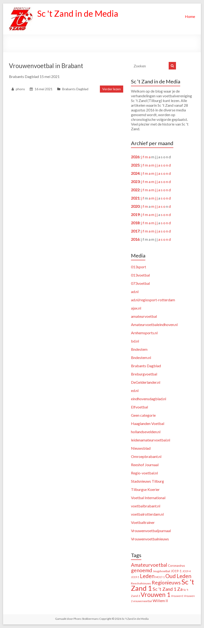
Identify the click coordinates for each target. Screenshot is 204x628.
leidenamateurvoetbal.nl (150, 440)
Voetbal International (148, 497)
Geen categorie (143, 415)
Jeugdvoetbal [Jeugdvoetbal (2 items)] (161, 571)
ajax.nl (136, 308)
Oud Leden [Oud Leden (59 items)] (178, 576)
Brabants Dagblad (75, 89)
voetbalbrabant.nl (145, 506)
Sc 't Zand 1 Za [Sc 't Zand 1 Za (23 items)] (168, 589)
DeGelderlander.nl (145, 382)
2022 (135, 190)
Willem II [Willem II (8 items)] (160, 600)
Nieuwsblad (141, 448)
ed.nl (135, 390)
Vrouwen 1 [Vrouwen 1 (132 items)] (155, 594)
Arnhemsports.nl (144, 332)
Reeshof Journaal (145, 464)
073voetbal (140, 283)
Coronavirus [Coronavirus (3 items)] (176, 565)
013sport (138, 267)
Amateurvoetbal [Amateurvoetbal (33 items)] (149, 565)
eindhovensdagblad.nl (148, 398)
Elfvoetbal (139, 407)
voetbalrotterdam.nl (147, 514)
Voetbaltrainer (143, 522)
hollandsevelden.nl (145, 431)
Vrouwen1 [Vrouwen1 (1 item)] (177, 595)
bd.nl (135, 341)
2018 (135, 222)
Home (190, 16)
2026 (135, 157)
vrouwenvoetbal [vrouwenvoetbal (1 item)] (142, 601)
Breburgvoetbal (144, 374)
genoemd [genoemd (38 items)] (141, 570)
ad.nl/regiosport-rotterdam (153, 300)
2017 (135, 231)
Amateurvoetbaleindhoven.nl (154, 324)
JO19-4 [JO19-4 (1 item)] (186, 571)
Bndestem (139, 349)
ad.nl (135, 291)
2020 (135, 206)
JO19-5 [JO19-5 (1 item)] (135, 577)
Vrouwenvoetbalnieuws (150, 539)
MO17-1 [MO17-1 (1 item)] (160, 577)
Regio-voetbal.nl (144, 473)
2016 (135, 239)
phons (20, 89)
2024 (135, 173)
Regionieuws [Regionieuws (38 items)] (166, 582)
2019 (135, 214)
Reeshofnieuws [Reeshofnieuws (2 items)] (141, 583)
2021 (135, 198)
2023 (135, 181)
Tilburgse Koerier (145, 489)
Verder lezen (111, 89)
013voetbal (140, 275)
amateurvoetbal (144, 316)
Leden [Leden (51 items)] (147, 576)
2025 (135, 165)
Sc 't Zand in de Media (77, 13)
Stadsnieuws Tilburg (147, 481)
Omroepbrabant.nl (146, 456)
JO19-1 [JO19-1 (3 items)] (176, 571)
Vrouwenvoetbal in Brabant (46, 65)
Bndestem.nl (141, 357)
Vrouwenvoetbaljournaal (151, 530)
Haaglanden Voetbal (147, 423)
